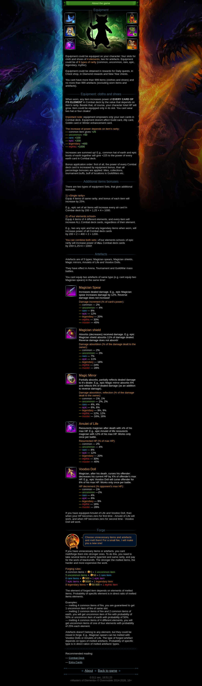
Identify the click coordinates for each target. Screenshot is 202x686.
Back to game (107, 670)
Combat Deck (76, 657)
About (89, 670)
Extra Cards (75, 662)
